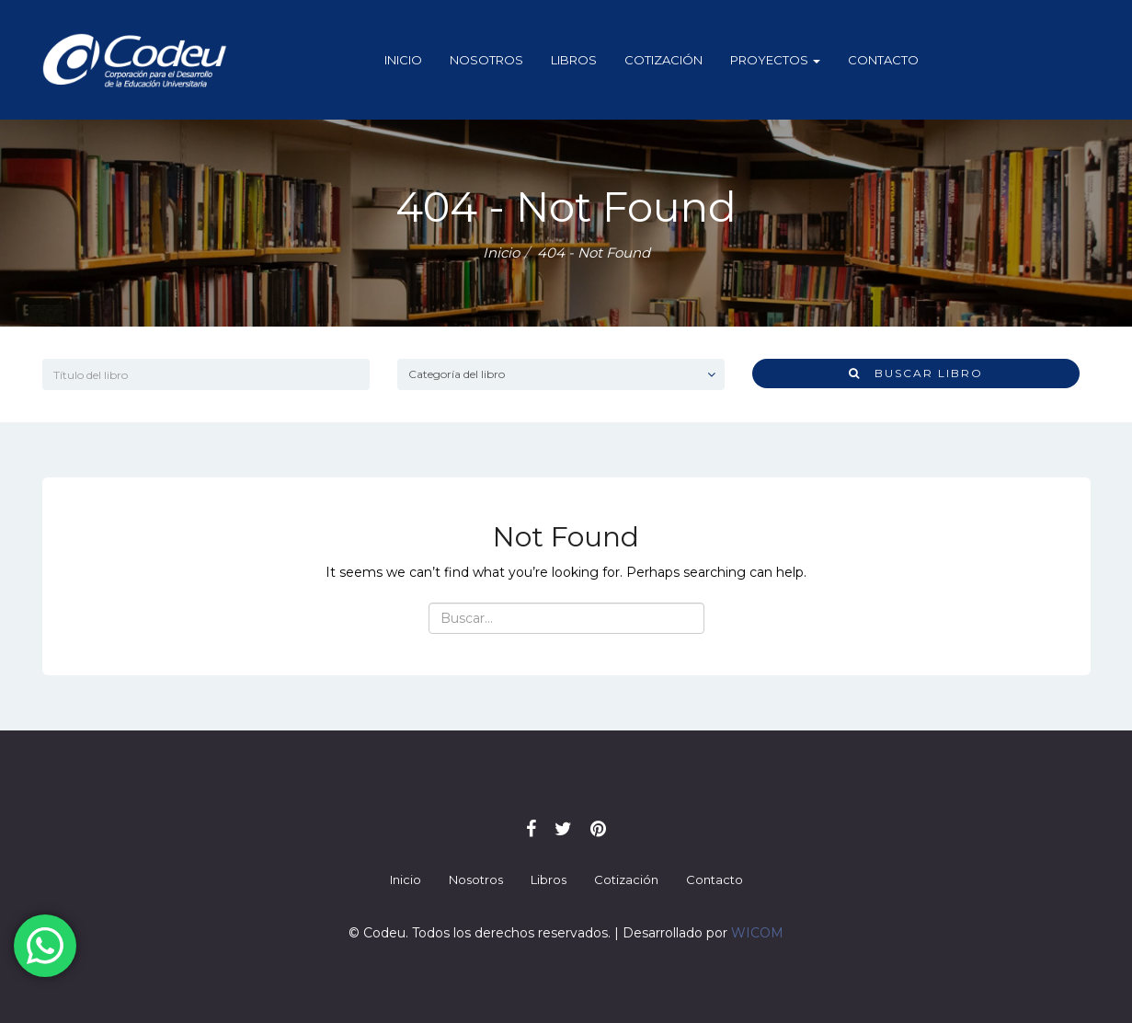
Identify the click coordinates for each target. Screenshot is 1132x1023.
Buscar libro (916, 373)
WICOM (757, 933)
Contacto (883, 59)
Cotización (663, 59)
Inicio (403, 59)
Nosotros (486, 59)
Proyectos (775, 59)
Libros (574, 59)
